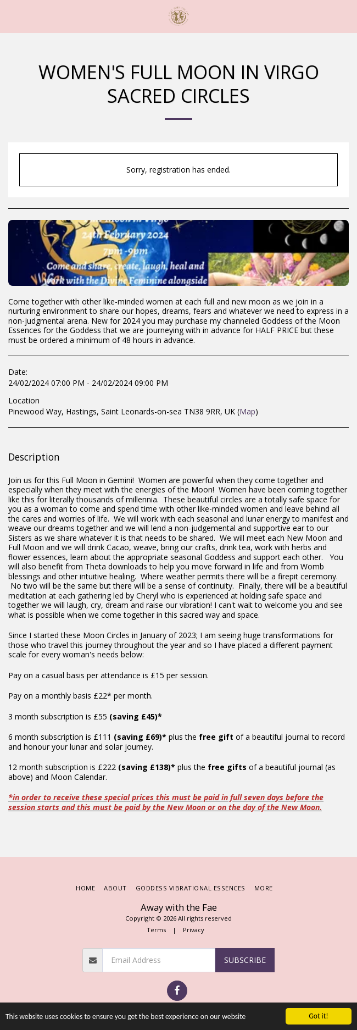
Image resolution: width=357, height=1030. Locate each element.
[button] (12, 15)
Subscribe (245, 960)
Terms (156, 930)
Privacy (193, 930)
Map (247, 411)
